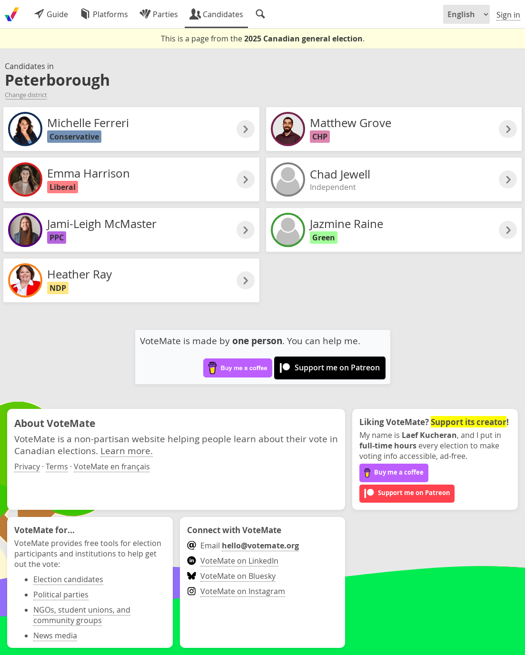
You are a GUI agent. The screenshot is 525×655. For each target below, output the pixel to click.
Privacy (27, 466)
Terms (57, 466)
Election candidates (68, 579)
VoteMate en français (112, 466)
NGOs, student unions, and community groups (81, 615)
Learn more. (126, 451)
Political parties (61, 594)
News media (55, 635)
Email (243, 545)
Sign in (508, 15)
